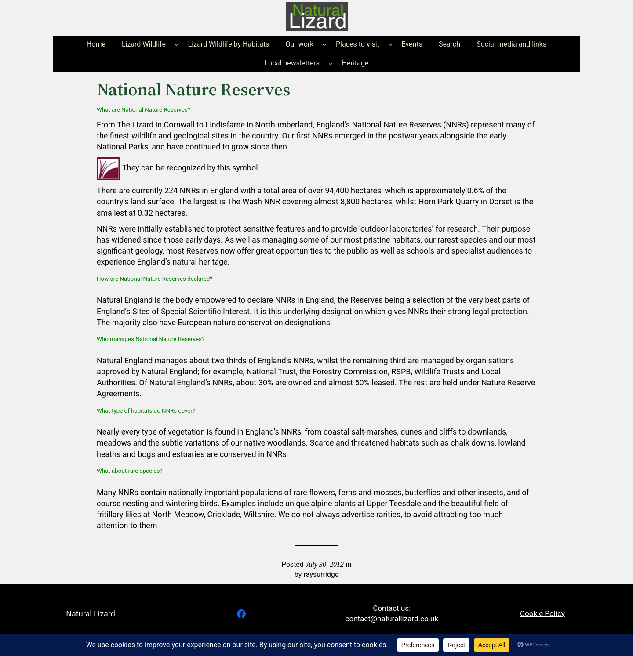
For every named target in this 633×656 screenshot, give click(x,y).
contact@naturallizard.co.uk (392, 618)
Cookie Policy (542, 613)
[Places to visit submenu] (390, 44)
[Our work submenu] (324, 44)
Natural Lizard (90, 613)
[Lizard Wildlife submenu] (177, 44)
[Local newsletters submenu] (330, 63)
